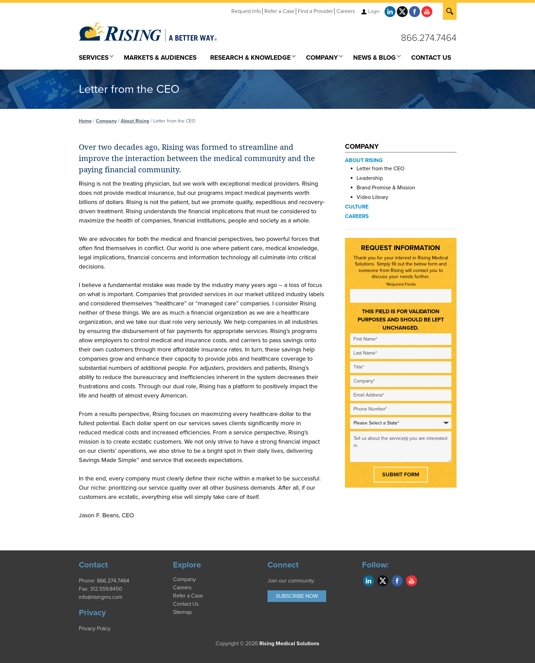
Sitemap (182, 612)
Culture (356, 206)
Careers (345, 11)
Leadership (370, 178)
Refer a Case (279, 11)
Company (106, 121)
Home (85, 121)
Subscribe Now (297, 596)
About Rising (135, 121)
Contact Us (186, 604)
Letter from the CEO (380, 168)
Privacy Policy (95, 628)
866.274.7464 (429, 38)
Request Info (246, 11)
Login (374, 11)
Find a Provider (315, 11)
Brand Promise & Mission (386, 187)
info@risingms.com (100, 597)
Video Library (372, 197)
